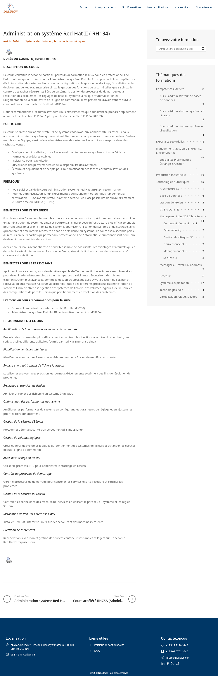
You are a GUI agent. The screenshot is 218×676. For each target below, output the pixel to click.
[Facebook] (167, 663)
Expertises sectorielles (170, 141)
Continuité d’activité (176, 223)
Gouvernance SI (173, 244)
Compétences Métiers (170, 89)
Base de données (171, 195)
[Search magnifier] (203, 48)
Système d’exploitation (38, 41)
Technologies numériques (69, 41)
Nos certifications (157, 7)
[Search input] (179, 48)
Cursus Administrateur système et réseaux (182, 113)
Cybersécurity (172, 230)
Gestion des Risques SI (178, 237)
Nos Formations (131, 7)
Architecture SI (169, 188)
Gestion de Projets (172, 202)
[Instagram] (177, 663)
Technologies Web (171, 290)
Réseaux (165, 276)
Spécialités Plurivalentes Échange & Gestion (175, 162)
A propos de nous (105, 7)
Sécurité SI (170, 258)
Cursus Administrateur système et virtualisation (182, 128)
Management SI (173, 251)
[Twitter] (172, 663)
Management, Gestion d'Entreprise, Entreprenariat (179, 151)
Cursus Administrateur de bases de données (180, 98)
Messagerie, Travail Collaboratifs (181, 265)
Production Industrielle (171, 175)
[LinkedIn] (162, 663)
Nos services (182, 7)
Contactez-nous (205, 7)
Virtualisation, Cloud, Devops (178, 296)
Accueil (84, 7)
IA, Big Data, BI (169, 209)
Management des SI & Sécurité (180, 216)
